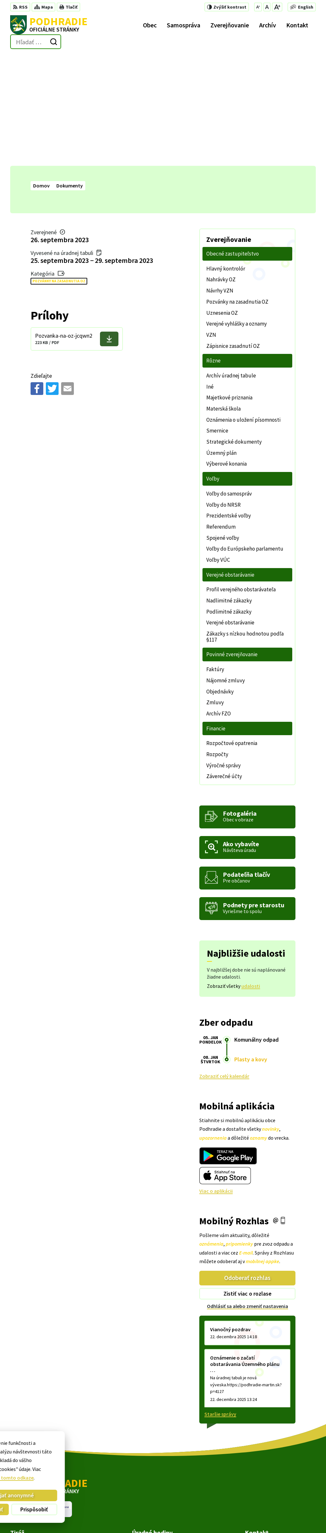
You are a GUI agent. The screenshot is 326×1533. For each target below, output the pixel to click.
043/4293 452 (259, 1479)
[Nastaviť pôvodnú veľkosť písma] (267, 7)
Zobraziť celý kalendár (224, 964)
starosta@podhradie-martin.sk (280, 1487)
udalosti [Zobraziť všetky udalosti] (250, 874)
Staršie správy (220, 1302)
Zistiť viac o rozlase (247, 1182)
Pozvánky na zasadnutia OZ (58, 169)
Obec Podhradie (177, 1516)
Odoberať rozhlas (247, 1166)
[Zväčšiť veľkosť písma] (277, 7)
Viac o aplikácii (216, 1079)
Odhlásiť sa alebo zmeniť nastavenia (247, 1194)
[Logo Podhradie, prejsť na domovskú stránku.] (49, 24)
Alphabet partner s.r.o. (93, 1516)
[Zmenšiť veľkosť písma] (258, 7)
